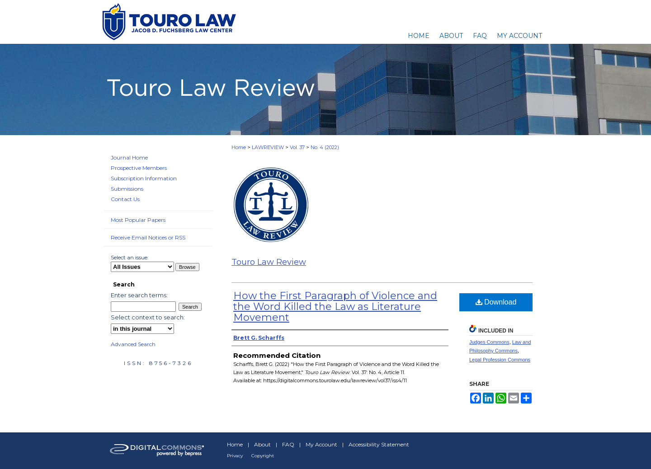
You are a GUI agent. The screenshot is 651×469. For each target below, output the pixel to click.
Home (238, 147)
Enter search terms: (139, 295)
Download (496, 302)
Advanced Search (133, 344)
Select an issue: (130, 257)
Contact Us (125, 199)
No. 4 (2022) (325, 147)
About (262, 444)
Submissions (127, 188)
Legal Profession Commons (499, 359)
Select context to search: (148, 317)
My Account (321, 444)
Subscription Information (144, 178)
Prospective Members (139, 167)
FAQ (288, 444)
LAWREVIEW (268, 147)
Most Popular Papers (138, 219)
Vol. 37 (297, 147)
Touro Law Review (268, 262)
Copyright (262, 456)
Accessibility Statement (379, 444)
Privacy (235, 456)
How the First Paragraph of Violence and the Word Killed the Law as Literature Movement (335, 307)
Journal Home (129, 157)
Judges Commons (489, 342)
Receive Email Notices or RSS (148, 237)
